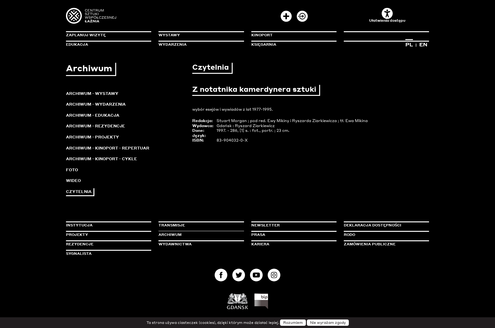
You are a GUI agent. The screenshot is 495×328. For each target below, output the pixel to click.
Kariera (260, 244)
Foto (72, 169)
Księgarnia (263, 44)
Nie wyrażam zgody (328, 322)
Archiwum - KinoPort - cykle (101, 158)
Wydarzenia (172, 44)
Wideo (73, 180)
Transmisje (198, 225)
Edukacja (77, 44)
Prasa (258, 234)
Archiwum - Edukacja (92, 115)
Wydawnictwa (175, 244)
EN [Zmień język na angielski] (423, 44)
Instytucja (79, 225)
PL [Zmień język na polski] (409, 44)
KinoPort (262, 35)
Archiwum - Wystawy (92, 93)
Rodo (349, 234)
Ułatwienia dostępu (387, 15)
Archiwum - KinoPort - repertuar (107, 148)
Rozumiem (293, 322)
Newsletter (265, 225)
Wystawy (169, 35)
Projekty (77, 234)
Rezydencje (79, 244)
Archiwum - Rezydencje (95, 126)
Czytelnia (79, 191)
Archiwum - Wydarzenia (96, 104)
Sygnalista (79, 253)
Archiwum (170, 234)
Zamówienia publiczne (384, 244)
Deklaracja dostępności (372, 225)
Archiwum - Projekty (92, 137)
